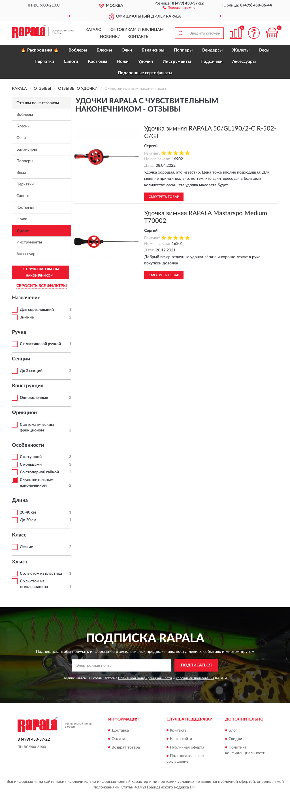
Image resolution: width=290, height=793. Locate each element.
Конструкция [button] (27, 385)
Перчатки (44, 61)
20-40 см (28, 512)
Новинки (110, 37)
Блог (233, 730)
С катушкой (31, 457)
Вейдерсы (212, 50)
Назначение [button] (26, 297)
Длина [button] (20, 500)
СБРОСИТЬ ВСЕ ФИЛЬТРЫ (41, 286)
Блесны (104, 50)
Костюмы (97, 61)
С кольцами (31, 465)
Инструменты (177, 61)
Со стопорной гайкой (39, 472)
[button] (179, 7)
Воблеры (78, 50)
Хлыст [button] (19, 562)
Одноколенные (34, 398)
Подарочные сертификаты (145, 73)
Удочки (145, 61)
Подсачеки (212, 61)
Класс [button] (19, 535)
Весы (264, 50)
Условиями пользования (195, 678)
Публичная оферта (187, 747)
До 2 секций (31, 371)
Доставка (120, 730)
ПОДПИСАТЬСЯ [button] (196, 665)
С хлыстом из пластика (41, 574)
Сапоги (71, 61)
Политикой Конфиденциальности (145, 678)
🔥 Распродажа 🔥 (40, 50)
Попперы (183, 50)
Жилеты (241, 50)
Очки (126, 50)
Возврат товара (126, 747)
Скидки (235, 739)
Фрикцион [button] (24, 412)
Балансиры (153, 50)
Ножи (123, 61)
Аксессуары (244, 61)
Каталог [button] (95, 30)
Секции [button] (21, 359)
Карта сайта (181, 739)
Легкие (26, 547)
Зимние (27, 317)
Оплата (118, 739)
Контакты (138, 37)
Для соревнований (37, 310)
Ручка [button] (19, 332)
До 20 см (28, 520)
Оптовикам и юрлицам (137, 30)
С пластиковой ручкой (40, 344)
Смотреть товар (164, 196)
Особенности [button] (28, 445)
